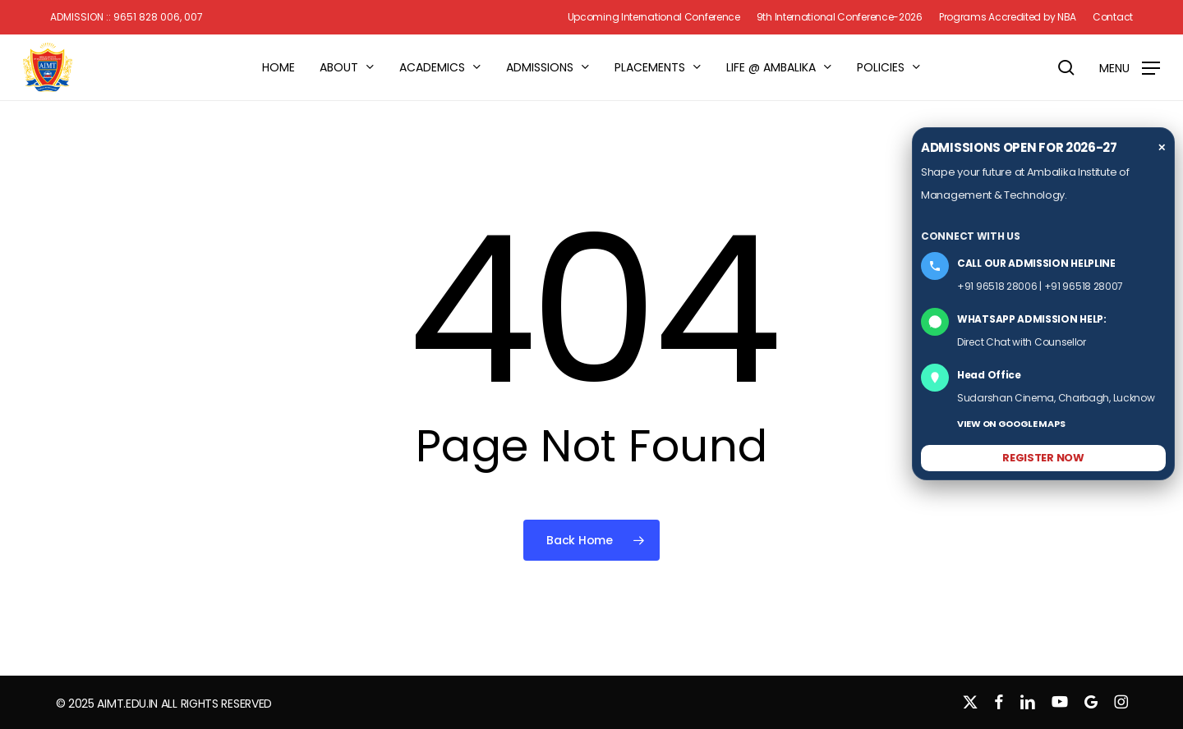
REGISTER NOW (1043, 457)
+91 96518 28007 (1084, 286)
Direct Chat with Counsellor (1021, 342)
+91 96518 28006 (997, 286)
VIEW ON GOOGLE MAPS (1011, 423)
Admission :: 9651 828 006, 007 (126, 17)
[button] (1129, 67)
